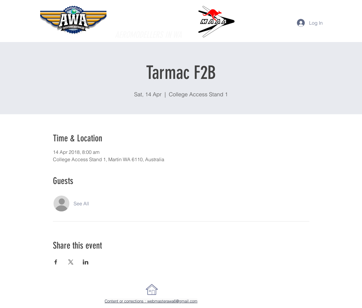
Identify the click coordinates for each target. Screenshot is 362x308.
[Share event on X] (71, 262)
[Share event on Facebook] (56, 262)
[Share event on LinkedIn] (86, 262)
